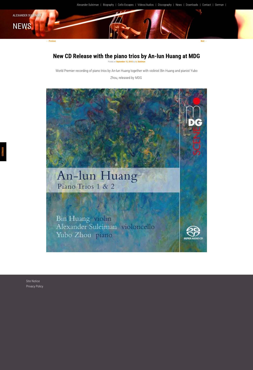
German (2, 151)
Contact (206, 4)
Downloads (192, 4)
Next (204, 41)
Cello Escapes (126, 4)
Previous (51, 41)
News (179, 4)
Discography (165, 4)
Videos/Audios (146, 4)
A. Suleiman (140, 61)
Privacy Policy (34, 286)
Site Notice (33, 281)
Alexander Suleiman (27, 15)
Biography (108, 4)
